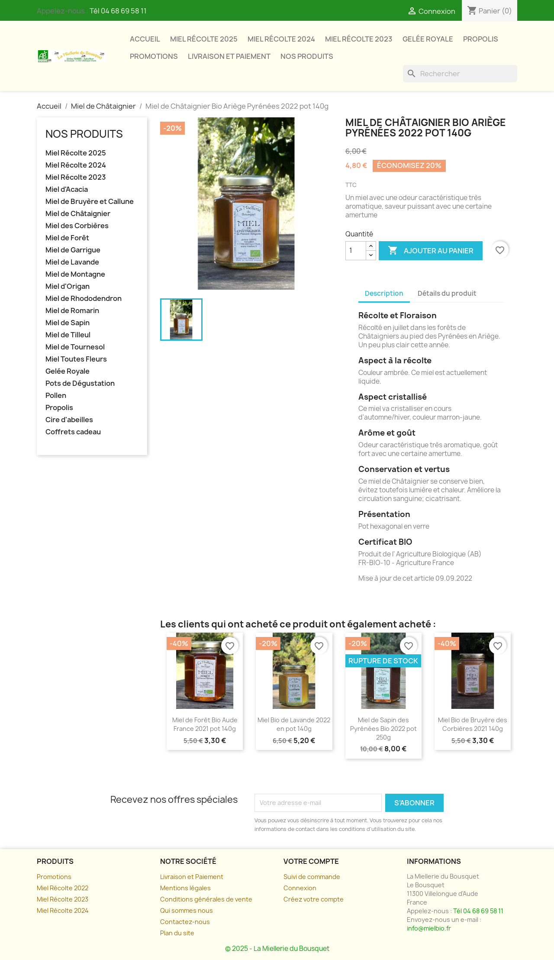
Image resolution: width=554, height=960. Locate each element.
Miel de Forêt (67, 237)
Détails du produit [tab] (447, 293)
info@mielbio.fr (429, 928)
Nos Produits (306, 56)
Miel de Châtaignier (77, 213)
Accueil (145, 39)
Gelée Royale (428, 39)
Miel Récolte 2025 (204, 39)
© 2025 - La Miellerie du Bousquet (277, 948)
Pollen (55, 395)
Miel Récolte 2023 (359, 39)
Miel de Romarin (72, 310)
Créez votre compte (313, 899)
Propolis (480, 39)
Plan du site (177, 933)
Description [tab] (384, 293)
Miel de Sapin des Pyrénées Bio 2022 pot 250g (383, 728)
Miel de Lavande (72, 262)
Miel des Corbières (77, 225)
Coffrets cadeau (73, 431)
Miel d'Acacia (66, 189)
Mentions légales (185, 888)
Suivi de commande (311, 877)
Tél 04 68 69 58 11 (118, 11)
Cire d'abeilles (69, 419)
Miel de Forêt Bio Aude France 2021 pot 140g (205, 724)
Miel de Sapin (67, 322)
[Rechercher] (460, 73)
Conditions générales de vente (206, 899)
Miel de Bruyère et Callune (89, 201)
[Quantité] (355, 250)
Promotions (154, 56)
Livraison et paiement (229, 56)
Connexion (299, 888)
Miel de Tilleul (67, 334)
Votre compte (311, 861)
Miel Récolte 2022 (62, 888)
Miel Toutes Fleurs (76, 359)
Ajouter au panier (430, 250)
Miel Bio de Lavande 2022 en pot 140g (294, 724)
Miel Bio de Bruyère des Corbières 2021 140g (472, 724)
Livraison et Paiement (191, 877)
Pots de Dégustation (80, 383)
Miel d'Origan (67, 286)
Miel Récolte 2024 (281, 39)
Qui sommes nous (186, 910)
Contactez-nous (185, 922)
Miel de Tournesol (75, 347)
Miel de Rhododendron (83, 298)
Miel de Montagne (75, 274)
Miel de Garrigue (72, 250)
